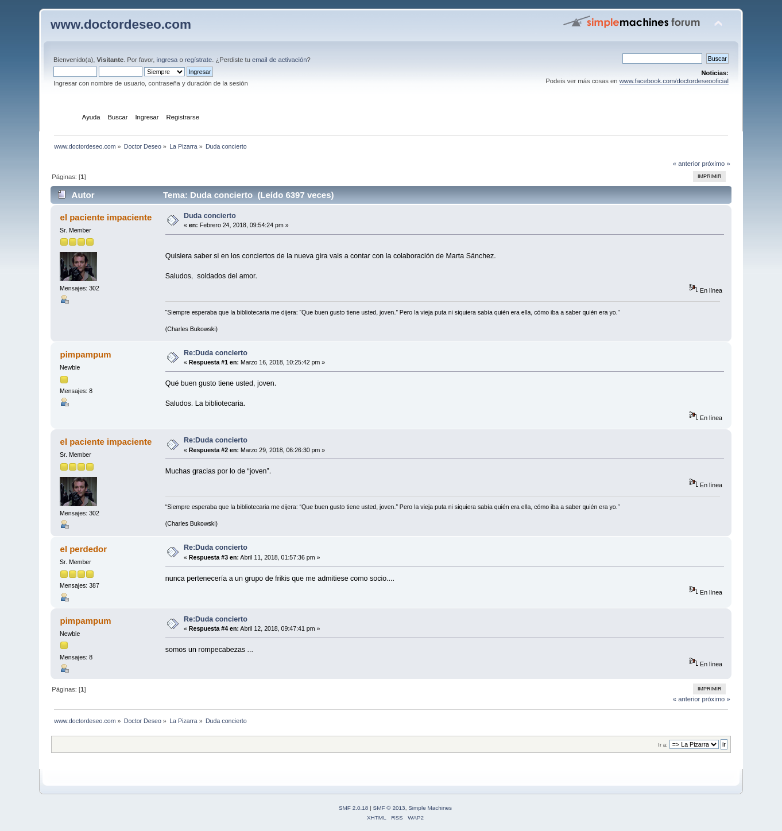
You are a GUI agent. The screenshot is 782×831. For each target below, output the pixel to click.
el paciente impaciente (106, 217)
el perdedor (83, 549)
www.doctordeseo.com (121, 24)
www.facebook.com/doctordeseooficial (674, 80)
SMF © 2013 (389, 808)
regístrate (198, 59)
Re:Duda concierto (215, 353)
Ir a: (662, 744)
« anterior (686, 163)
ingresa (167, 59)
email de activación (279, 59)
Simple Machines (430, 808)
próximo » (716, 163)
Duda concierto (210, 216)
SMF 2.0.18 (354, 808)
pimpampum (85, 354)
